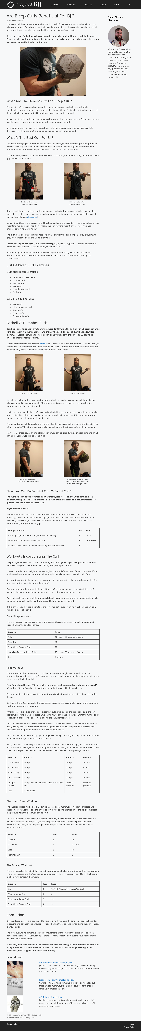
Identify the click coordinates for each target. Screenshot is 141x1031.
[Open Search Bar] (128, 4)
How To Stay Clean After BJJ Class (22, 1017)
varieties (44, 343)
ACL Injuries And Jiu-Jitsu (50, 997)
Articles (54, 4)
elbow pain (32, 217)
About (103, 4)
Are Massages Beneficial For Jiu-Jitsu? (56, 962)
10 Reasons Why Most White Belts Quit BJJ (25, 1015)
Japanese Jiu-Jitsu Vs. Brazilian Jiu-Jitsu (56, 980)
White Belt (71, 4)
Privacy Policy (129, 1027)
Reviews (88, 4)
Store (116, 4)
